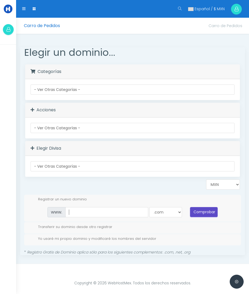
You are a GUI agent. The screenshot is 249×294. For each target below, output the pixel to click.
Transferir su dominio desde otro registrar (70, 227)
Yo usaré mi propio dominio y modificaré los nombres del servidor (92, 239)
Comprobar (204, 212)
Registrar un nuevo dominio (58, 199)
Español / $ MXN (206, 9)
